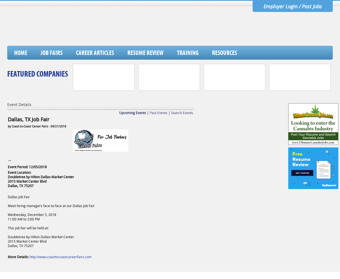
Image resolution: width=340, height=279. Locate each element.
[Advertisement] (231, 31)
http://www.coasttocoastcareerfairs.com (60, 257)
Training (188, 53)
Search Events (182, 112)
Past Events (158, 112)
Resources (224, 53)
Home (20, 53)
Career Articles (95, 53)
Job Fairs (52, 53)
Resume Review (145, 53)
